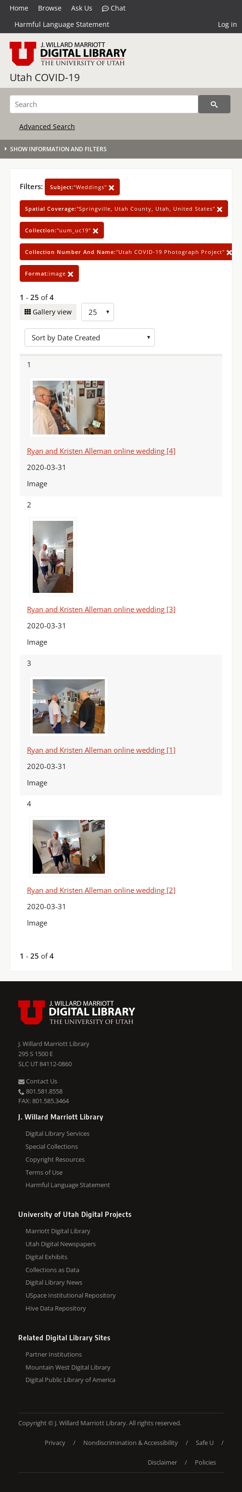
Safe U (205, 1442)
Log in (227, 24)
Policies (205, 1462)
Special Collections (51, 1146)
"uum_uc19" (62, 230)
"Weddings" (82, 187)
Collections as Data (52, 1269)
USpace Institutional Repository (70, 1295)
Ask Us (81, 7)
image (49, 273)
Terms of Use (44, 1172)
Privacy (55, 1442)
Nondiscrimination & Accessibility (130, 1442)
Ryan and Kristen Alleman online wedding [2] (101, 890)
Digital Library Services (57, 1133)
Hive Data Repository (55, 1308)
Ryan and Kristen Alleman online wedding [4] (101, 451)
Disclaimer (162, 1462)
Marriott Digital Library (57, 1231)
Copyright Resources (55, 1159)
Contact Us (37, 1081)
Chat (114, 8)
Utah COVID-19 (45, 77)
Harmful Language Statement (61, 24)
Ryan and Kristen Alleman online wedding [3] (101, 609)
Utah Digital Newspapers (60, 1243)
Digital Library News (53, 1282)
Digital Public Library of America (70, 1379)
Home (19, 7)
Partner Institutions (53, 1354)
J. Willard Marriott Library (53, 1043)
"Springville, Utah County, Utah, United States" (124, 208)
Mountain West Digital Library (68, 1367)
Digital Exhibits (46, 1256)
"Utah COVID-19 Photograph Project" (128, 251)
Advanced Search (47, 126)
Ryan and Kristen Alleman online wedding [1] (101, 750)
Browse (50, 7)
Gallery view (51, 311)
